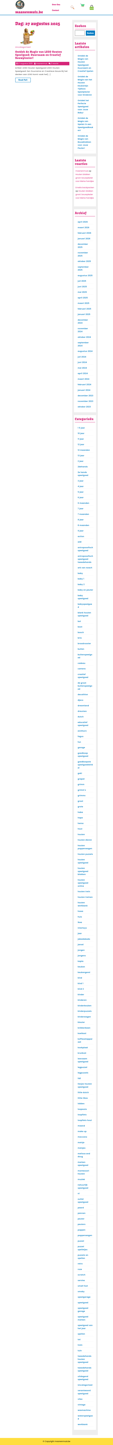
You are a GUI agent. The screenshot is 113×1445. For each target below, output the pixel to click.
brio (80, 638)
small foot (83, 1286)
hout (80, 829)
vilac (80, 1399)
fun (79, 742)
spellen (81, 1334)
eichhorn (82, 731)
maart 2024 (83, 379)
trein (80, 1345)
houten (81, 834)
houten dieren (85, 840)
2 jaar (81, 461)
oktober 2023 (84, 406)
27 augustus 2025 (25, 63)
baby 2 (81, 584)
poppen (81, 1230)
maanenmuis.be (29, 12)
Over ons (56, 4)
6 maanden (83, 503)
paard (81, 1207)
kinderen (82, 1000)
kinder (81, 994)
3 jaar (81, 481)
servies (81, 1280)
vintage (82, 1404)
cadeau (81, 663)
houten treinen (85, 897)
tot (79, 1339)
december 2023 (85, 395)
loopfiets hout (85, 1120)
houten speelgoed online (83, 883)
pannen (81, 1213)
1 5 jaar (81, 428)
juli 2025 (82, 281)
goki (80, 773)
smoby (81, 1291)
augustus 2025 (85, 275)
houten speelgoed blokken (83, 871)
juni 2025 (82, 286)
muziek (81, 1179)
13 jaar (81, 455)
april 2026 (83, 222)
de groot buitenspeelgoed (85, 686)
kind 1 (80, 983)
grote (80, 806)
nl (79, 1193)
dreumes (82, 711)
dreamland (83, 705)
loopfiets (82, 1114)
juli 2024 (82, 357)
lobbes (81, 1103)
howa (80, 911)
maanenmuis (41, 63)
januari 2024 (84, 390)
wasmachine (84, 1410)
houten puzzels (85, 854)
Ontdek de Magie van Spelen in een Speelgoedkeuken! (85, 124)
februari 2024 (84, 384)
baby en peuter (85, 590)
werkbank (83, 1424)
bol (79, 621)
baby (80, 573)
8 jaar (81, 519)
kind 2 (81, 989)
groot (80, 801)
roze (80, 1269)
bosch (81, 632)
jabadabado (84, 939)
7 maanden (83, 514)
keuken (81, 966)
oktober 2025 (84, 261)
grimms (82, 795)
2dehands (83, 466)
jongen (81, 950)
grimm (81, 784)
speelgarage (84, 1297)
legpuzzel (82, 1067)
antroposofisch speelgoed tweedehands (85, 559)
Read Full (24, 80)
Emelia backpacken (85, 187)
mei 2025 (82, 292)
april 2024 (83, 373)
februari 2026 (84, 233)
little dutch (83, 1092)
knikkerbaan (84, 1028)
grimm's (82, 790)
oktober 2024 (84, 337)
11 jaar (81, 439)
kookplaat (83, 1047)
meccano (82, 1137)
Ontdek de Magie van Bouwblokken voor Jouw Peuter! (84, 142)
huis (80, 917)
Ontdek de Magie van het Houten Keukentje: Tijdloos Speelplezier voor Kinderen (85, 85)
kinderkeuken (85, 1005)
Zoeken (80, 26)
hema (81, 823)
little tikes (83, 1098)
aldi (80, 542)
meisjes (82, 1148)
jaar (80, 933)
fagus (81, 736)
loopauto (82, 1109)
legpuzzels (83, 1073)
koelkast (82, 1033)
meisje (81, 1142)
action (81, 536)
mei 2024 (82, 368)
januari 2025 (84, 314)
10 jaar (81, 433)
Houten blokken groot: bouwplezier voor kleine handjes (85, 178)
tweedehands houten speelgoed (85, 1359)
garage (81, 747)
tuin (80, 1350)
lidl (79, 1078)
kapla (80, 961)
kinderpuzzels (85, 1011)
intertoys (82, 928)
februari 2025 (84, 309)
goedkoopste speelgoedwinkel (85, 764)
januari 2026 (84, 238)
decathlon (83, 694)
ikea (80, 922)
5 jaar (81, 492)
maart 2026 (83, 227)
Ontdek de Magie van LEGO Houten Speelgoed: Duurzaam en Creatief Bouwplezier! (38, 55)
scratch (81, 1275)
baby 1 (81, 579)
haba (80, 812)
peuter (81, 1219)
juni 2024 (82, 362)
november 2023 (85, 401)
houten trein (84, 891)
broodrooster (84, 643)
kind (80, 978)
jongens (82, 955)
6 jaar (81, 497)
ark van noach (85, 567)
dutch (81, 716)
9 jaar (81, 531)
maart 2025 (83, 303)
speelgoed (83, 1302)
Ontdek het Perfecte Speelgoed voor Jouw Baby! (83, 106)
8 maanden (83, 525)
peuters (82, 1224)
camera (82, 668)
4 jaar (81, 486)
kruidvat (82, 1053)
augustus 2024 (85, 351)
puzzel (81, 1241)
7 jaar (80, 508)
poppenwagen (85, 1235)
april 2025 (83, 297)
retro (80, 1263)
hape (80, 817)
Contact (55, 10)
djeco (80, 700)
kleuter (81, 1022)
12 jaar (81, 444)
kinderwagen (84, 1017)
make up (82, 1131)
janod (81, 944)
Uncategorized (23, 47)
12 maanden (84, 450)
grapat (81, 779)
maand (81, 1126)
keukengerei (84, 972)
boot (80, 627)
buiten (81, 649)
